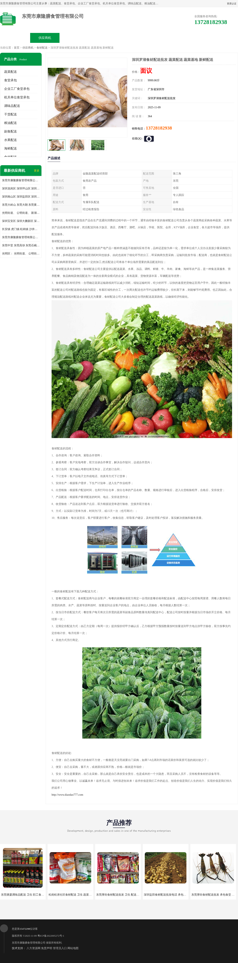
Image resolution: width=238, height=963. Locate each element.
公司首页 (15, 37)
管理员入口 (60, 948)
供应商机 (44, 37)
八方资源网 (33, 948)
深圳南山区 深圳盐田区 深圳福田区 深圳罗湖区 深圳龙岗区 (21, 196)
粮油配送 (10, 123)
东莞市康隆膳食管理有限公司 (28, 942)
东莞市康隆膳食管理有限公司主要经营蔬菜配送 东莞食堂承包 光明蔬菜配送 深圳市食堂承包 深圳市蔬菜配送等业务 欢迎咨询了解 (21, 180)
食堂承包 (10, 80)
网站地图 (73, 948)
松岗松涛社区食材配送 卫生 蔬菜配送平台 (74, 894)
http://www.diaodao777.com (67, 794)
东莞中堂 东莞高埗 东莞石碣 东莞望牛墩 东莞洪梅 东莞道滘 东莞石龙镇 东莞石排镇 (21, 245)
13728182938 (159, 127)
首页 (16, 47)
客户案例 (163, 37)
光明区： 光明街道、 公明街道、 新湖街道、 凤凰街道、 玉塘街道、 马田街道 (21, 253)
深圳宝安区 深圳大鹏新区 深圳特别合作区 (21, 221)
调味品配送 (12, 105)
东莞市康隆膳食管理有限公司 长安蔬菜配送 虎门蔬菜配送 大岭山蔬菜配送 (21, 237)
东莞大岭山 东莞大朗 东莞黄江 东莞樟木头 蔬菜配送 (21, 204)
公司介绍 (104, 37)
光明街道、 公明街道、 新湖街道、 (21, 212)
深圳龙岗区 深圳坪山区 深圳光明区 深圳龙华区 (21, 188)
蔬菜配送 (10, 71)
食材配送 (42, 47)
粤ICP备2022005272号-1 (50, 935)
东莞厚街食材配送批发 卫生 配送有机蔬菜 (122, 894)
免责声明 (46, 948)
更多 (36, 170)
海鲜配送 (10, 148)
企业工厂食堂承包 (17, 88)
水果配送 (10, 140)
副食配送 (10, 131)
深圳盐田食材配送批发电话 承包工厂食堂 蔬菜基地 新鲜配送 (181, 894)
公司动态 (134, 37)
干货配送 (10, 114)
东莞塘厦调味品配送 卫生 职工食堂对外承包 (28, 894)
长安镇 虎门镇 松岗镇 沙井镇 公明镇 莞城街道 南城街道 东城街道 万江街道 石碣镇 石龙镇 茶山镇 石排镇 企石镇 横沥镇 (21, 229)
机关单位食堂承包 (17, 97)
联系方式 (193, 37)
